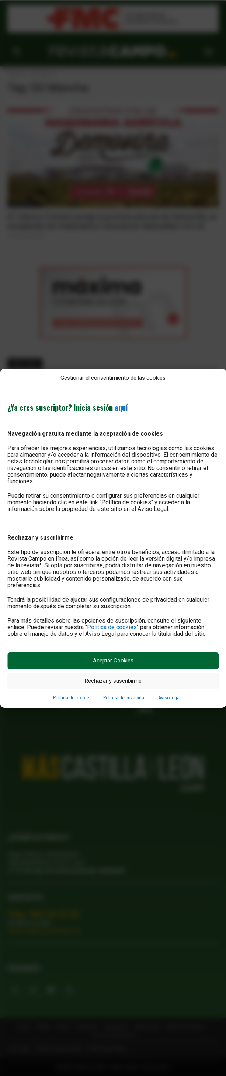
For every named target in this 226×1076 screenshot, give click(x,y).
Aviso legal (169, 697)
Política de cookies (112, 627)
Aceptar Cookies (113, 660)
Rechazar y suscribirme (113, 681)
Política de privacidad (125, 697)
